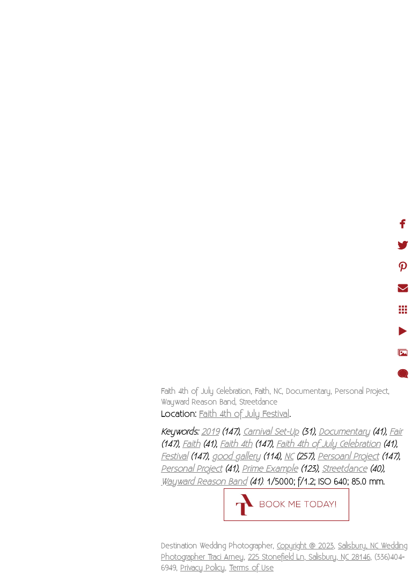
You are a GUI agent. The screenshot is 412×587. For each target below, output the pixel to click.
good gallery (236, 456)
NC (288, 456)
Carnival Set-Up (271, 432)
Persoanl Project (348, 456)
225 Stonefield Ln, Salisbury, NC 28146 (309, 557)
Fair (395, 432)
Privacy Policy (202, 568)
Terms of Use (251, 568)
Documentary (344, 432)
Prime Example (270, 469)
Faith (191, 444)
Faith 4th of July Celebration (328, 444)
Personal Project (191, 469)
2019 (210, 432)
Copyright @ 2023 (305, 546)
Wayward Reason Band (204, 481)
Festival (174, 456)
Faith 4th (236, 444)
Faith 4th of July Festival (244, 414)
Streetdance (344, 469)
